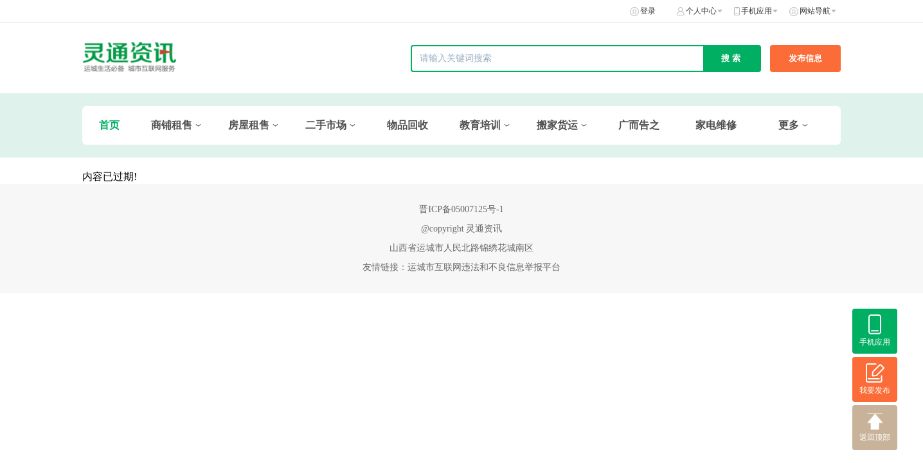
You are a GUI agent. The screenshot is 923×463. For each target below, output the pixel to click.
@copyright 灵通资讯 (461, 228)
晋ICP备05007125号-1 (461, 209)
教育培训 (480, 125)
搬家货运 (557, 125)
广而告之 (638, 125)
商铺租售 (171, 125)
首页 (109, 125)
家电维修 (716, 125)
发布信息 (805, 58)
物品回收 (407, 125)
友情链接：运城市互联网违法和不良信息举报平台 (461, 267)
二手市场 (325, 125)
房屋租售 (248, 125)
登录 (648, 10)
